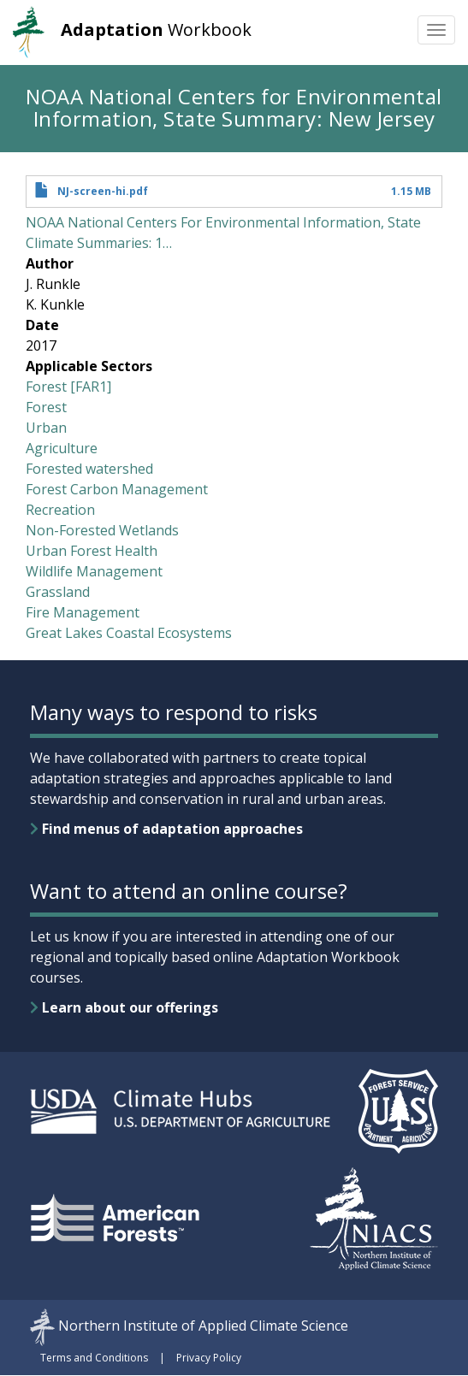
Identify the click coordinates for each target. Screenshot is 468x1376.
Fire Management (82, 612)
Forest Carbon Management (117, 489)
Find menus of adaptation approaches (166, 828)
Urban (46, 427)
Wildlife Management (94, 571)
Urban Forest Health (91, 550)
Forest (46, 407)
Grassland (58, 591)
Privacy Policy (208, 1357)
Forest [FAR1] (68, 386)
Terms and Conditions (94, 1357)
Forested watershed (89, 468)
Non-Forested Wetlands (102, 530)
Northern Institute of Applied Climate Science (203, 1325)
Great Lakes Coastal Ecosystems (129, 632)
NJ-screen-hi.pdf (102, 191)
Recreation (60, 509)
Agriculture (62, 448)
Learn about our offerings (124, 1007)
